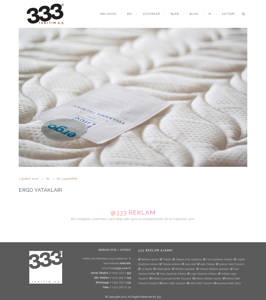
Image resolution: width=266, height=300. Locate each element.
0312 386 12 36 (121, 287)
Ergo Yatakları (40, 190)
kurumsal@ (116, 268)
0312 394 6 (121, 277)
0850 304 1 (121, 272)
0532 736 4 (121, 282)
